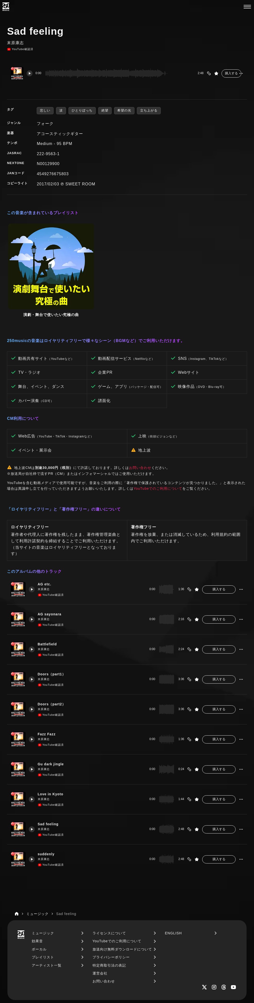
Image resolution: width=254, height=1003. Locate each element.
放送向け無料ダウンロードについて (122, 906)
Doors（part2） (54, 661)
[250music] (5, 6)
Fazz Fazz (48, 691)
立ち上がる (149, 110)
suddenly (48, 811)
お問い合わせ (140, 425)
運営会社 (100, 930)
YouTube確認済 (20, 49)
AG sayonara (51, 571)
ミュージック (43, 890)
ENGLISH (173, 890)
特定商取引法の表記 (109, 922)
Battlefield (49, 601)
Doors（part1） (54, 631)
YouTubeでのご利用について (157, 446)
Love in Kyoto (52, 751)
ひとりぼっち (82, 110)
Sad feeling (50, 781)
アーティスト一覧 (47, 922)
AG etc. (46, 542)
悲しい (45, 110)
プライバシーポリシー (111, 914)
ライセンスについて (109, 890)
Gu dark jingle (53, 721)
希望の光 (124, 110)
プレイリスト (43, 914)
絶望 (104, 110)
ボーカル (39, 906)
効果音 (37, 898)
